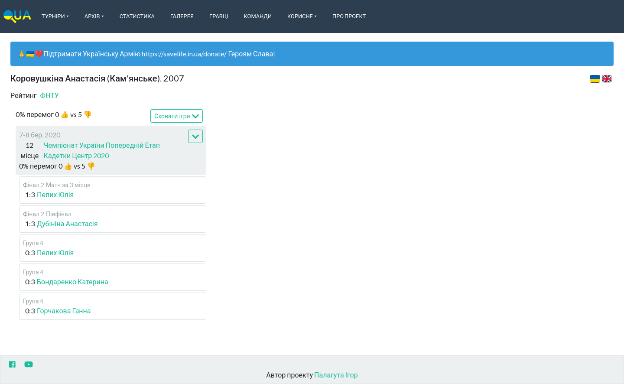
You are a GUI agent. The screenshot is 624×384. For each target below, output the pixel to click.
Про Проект (349, 16)
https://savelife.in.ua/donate (183, 53)
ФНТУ (49, 95)
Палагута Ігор (336, 375)
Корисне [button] (300, 16)
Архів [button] (92, 16)
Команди (258, 16)
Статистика (137, 16)
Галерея (182, 16)
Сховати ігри (176, 116)
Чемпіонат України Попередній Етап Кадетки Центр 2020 (102, 150)
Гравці (218, 16)
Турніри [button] (53, 16)
